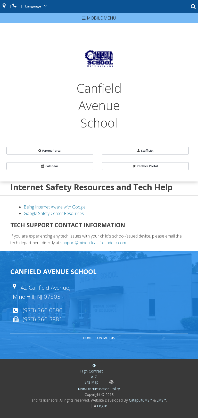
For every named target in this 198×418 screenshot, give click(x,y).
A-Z (91, 379)
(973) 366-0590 (43, 310)
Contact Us (105, 338)
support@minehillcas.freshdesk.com (93, 243)
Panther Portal (145, 166)
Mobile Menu (101, 18)
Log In (102, 405)
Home (87, 338)
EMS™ (161, 400)
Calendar (49, 166)
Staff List (145, 150)
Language (36, 5)
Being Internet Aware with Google (55, 207)
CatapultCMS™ (140, 400)
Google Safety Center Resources (54, 213)
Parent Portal (49, 150)
